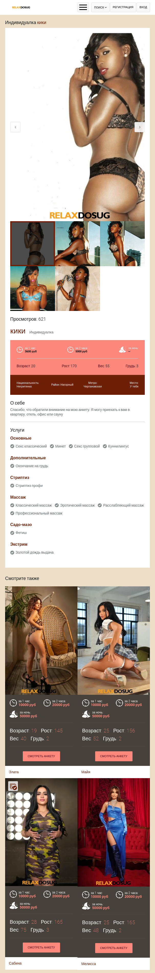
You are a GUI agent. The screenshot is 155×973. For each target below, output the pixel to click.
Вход (143, 7)
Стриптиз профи (29, 486)
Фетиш (21, 533)
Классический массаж (34, 505)
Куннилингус (118, 446)
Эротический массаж (77, 505)
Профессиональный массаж (39, 513)
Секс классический (31, 446)
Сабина (15, 928)
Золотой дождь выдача (34, 552)
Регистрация (123, 7)
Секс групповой (87, 446)
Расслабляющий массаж (123, 505)
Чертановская (93, 386)
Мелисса (88, 929)
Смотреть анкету (41, 912)
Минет (60, 446)
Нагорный (67, 384)
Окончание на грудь (32, 466)
